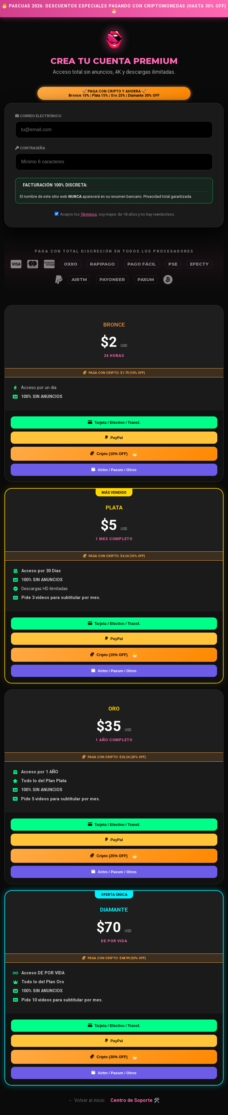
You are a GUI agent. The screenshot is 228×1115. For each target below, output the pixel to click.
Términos (88, 214)
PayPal (114, 437)
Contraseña (30, 148)
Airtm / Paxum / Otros (114, 470)
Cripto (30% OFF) (109, 1057)
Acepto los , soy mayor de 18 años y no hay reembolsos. (115, 214)
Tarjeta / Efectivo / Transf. (114, 422)
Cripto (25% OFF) (109, 856)
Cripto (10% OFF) (109, 453)
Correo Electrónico (38, 116)
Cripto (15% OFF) (109, 655)
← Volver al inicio (86, 1100)
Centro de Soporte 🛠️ (135, 1100)
